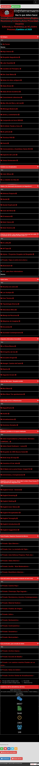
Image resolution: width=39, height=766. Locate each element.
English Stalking (8, 501)
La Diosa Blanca (8, 346)
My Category (3, 37)
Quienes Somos (22, 18)
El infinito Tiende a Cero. (11, 126)
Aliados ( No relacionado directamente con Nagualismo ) (16, 186)
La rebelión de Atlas (10, 180)
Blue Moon (6, 388)
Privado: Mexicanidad (10, 637)
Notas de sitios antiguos (11, 80)
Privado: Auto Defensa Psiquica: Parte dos (17, 555)
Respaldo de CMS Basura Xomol (14, 452)
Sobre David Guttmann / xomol (14, 446)
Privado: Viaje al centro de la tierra (14, 260)
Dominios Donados (9, 425)
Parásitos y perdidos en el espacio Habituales (13, 431)
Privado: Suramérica (9, 631)
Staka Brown (7, 86)
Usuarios (19, 24)
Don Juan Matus (8, 74)
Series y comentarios (10, 114)
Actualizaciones (8, 419)
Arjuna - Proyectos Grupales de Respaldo (17, 254)
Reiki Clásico (7, 222)
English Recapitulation (11, 513)
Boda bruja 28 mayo (10, 457)
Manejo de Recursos (10, 315)
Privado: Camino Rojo (10, 586)
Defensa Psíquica (9, 193)
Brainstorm (7, 266)
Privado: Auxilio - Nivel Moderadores (15, 566)
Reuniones (6, 21)
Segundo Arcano (9, 375)
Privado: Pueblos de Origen (12, 608)
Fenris (5, 143)
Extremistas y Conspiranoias (13, 475)
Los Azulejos (7, 292)
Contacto (16, 21)
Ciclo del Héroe (8, 211)
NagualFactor (7, 408)
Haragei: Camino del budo (12, 363)
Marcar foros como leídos (8, 752)
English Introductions (10, 524)
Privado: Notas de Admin (11, 670)
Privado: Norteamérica (10, 620)
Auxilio (5, 413)
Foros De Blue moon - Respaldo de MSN (11, 381)
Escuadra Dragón (9, 358)
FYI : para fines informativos (13, 271)
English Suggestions (10, 530)
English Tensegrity (9, 518)
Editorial (6, 27)
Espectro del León (9, 155)
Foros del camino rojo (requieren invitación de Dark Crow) (16, 578)
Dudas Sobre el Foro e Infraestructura (10, 400)
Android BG (19, 763)
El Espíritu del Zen (9, 352)
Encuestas (6, 327)
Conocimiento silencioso (11, 97)
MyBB (6, 763)
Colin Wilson (7, 174)
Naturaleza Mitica (9, 310)
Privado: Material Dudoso (11, 603)
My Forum (6, 44)
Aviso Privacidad (30, 21)
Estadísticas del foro (18, 687)
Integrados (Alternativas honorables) (10, 339)
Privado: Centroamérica (10, 626)
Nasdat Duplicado (9, 205)
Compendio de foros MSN (12, 120)
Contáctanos (5, 758)
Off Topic (6, 248)
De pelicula (6, 132)
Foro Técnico (7, 298)
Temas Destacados (9, 160)
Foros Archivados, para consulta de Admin (12, 643)
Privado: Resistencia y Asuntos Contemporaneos (19, 597)
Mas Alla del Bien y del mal (12, 103)
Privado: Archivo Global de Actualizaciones (17, 675)
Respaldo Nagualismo (10, 57)
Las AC (26, 27)
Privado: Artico (7, 614)
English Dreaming (9, 495)
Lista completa (25, 690)
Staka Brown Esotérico (11, 92)
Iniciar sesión (6, 6)
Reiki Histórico (8, 228)
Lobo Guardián (8, 63)
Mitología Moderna (9, 109)
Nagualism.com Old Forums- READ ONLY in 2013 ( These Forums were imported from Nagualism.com (18, 481)
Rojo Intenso (7, 51)
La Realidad (16, 27)
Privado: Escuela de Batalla (12, 657)
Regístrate (15, 6)
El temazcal (7, 216)
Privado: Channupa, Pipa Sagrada (14, 591)
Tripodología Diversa (10, 304)
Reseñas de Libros (9, 287)
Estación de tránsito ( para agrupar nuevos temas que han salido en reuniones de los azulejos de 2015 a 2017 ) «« (18, 235)
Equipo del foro (17, 758)
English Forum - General (11, 490)
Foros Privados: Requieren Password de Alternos (14, 536)
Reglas (34, 18)
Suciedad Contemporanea (12, 332)
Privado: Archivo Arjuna (10, 651)
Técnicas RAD (8, 137)
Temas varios (4, 279)
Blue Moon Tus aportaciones (13, 394)
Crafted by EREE (11, 763)
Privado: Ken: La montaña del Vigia (14, 549)
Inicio (3, 18)
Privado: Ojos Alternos (10, 543)
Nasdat (5, 199)
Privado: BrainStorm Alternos (12, 572)
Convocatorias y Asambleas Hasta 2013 (17, 149)
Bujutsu (5, 369)
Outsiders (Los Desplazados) (8, 167)
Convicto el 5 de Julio (10, 463)
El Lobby (6, 243)
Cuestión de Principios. (11, 69)
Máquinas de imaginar (10, 321)
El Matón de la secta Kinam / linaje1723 (16, 469)
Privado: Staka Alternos (10, 561)
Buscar (10, 18)
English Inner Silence (10, 507)
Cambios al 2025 (24, 29)
